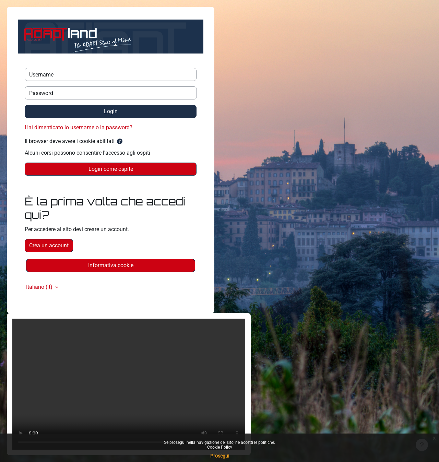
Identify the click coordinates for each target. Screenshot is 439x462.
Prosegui (219, 456)
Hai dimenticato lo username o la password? (78, 127)
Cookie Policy (219, 447)
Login (111, 111)
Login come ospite (110, 169)
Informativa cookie (110, 265)
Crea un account (49, 245)
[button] (119, 141)
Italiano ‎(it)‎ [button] (40, 287)
